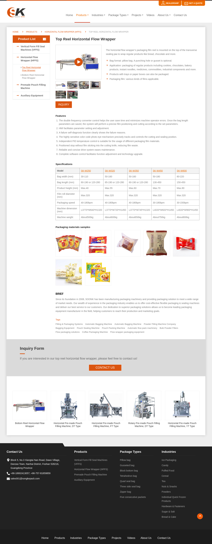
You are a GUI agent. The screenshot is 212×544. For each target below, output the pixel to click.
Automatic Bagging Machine (98, 324)
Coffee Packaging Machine (95, 332)
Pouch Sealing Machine (88, 328)
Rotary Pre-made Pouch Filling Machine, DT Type (144, 424)
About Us (146, 538)
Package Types (130, 451)
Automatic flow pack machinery (142, 328)
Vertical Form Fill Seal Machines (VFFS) (33, 48)
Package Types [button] (117, 15)
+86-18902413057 (20, 473)
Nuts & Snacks (169, 486)
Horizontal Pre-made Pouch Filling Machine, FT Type (106, 424)
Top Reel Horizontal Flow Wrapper (31, 69)
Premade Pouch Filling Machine (33, 86)
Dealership (172, 3)
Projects (116, 538)
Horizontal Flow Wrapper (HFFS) (63, 32)
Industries (169, 451)
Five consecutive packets (133, 497)
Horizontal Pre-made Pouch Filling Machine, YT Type (182, 424)
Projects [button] (136, 15)
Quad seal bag (127, 481)
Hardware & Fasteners (173, 506)
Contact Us (180, 15)
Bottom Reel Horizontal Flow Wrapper (33, 76)
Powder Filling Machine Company (160, 324)
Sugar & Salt (168, 511)
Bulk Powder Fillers (169, 328)
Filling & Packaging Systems (69, 324)
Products (31, 32)
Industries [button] (97, 15)
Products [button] (81, 15)
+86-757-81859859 (41, 473)
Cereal (165, 476)
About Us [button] (163, 15)
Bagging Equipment (64, 328)
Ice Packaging (169, 460)
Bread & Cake (169, 517)
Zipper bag (125, 491)
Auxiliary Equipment (32, 95)
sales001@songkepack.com (25, 478)
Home (69, 15)
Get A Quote (196, 3)
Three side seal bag (130, 486)
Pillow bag (125, 460)
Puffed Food (168, 470)
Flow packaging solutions (67, 332)
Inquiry (63, 104)
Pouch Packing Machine (113, 328)
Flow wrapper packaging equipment (127, 332)
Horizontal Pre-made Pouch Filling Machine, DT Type (68, 424)
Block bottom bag (129, 470)
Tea (163, 481)
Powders (166, 491)
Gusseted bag (127, 465)
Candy (165, 465)
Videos (150, 15)
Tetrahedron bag (128, 476)
